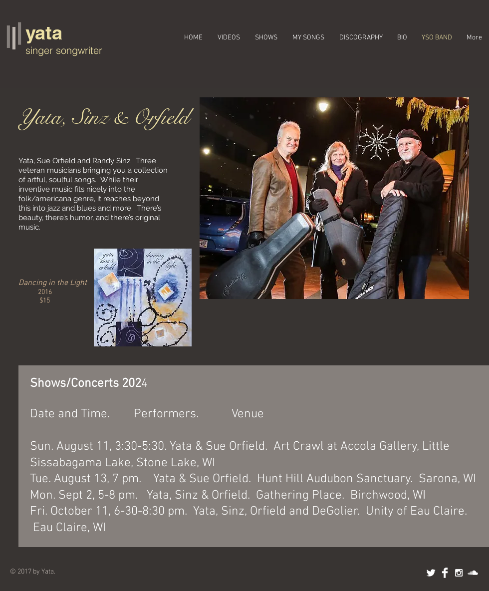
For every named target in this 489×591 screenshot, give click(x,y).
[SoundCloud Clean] (473, 573)
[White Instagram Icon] (459, 573)
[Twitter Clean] (431, 573)
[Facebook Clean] (445, 573)
